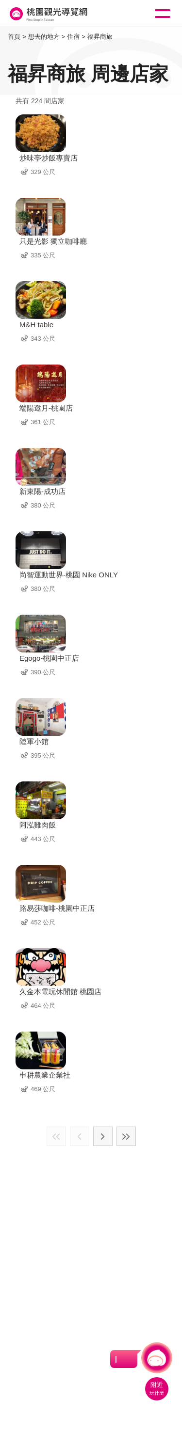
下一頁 (103, 1136)
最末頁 (126, 1136)
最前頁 (56, 1136)
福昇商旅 (100, 36)
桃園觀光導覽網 (47, 13)
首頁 (14, 36)
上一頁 (79, 1136)
